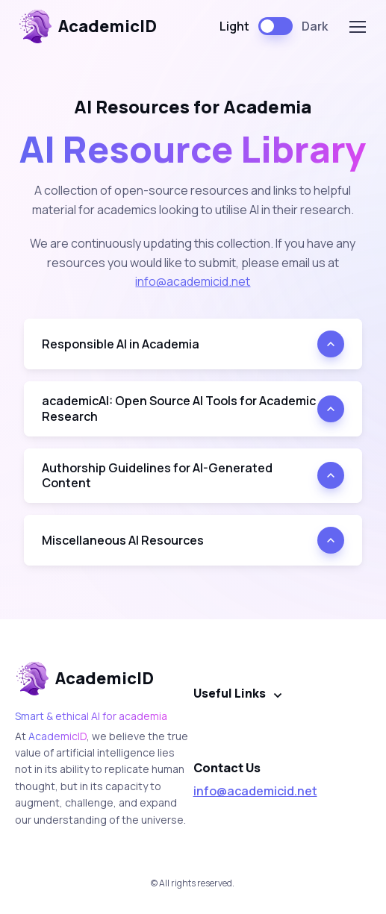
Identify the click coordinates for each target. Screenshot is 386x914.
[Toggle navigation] (357, 26)
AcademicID (87, 26)
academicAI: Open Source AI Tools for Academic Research (179, 408)
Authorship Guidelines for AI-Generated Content (157, 476)
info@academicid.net (192, 281)
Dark (315, 26)
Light (234, 26)
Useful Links (229, 693)
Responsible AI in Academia (120, 344)
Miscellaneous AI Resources (123, 540)
